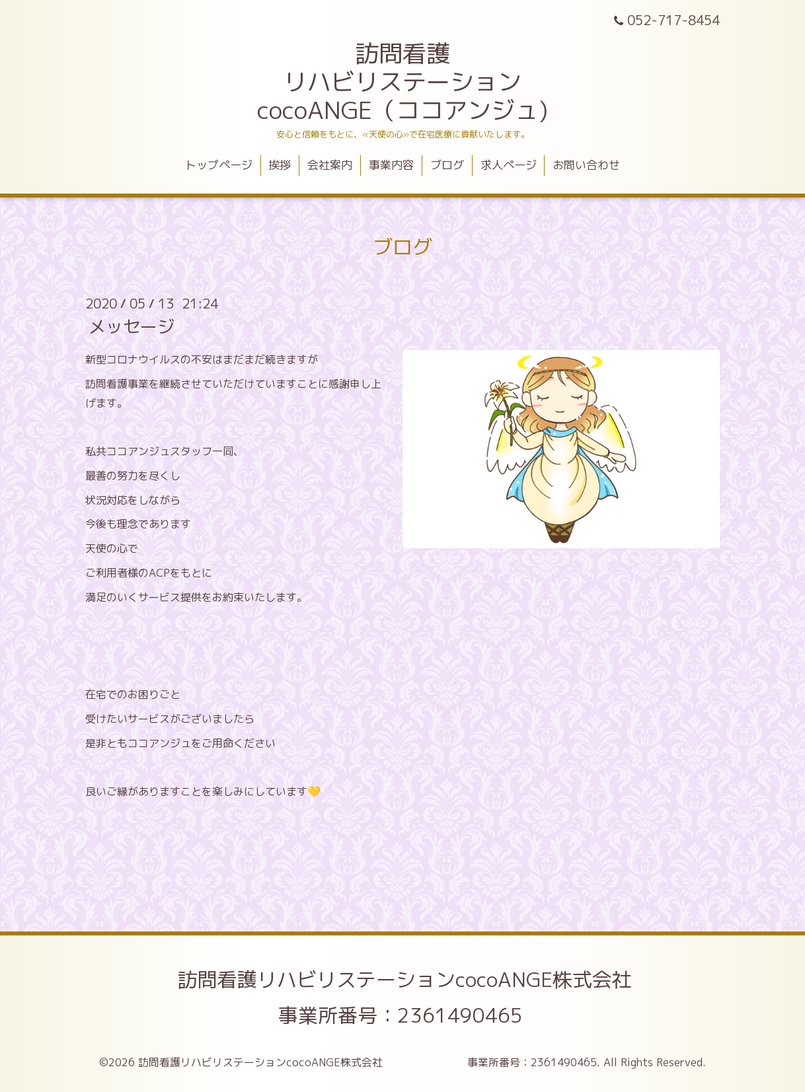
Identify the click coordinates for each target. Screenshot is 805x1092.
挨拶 (279, 164)
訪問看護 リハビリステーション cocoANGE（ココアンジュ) (402, 81)
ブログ (447, 164)
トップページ (218, 164)
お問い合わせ (586, 164)
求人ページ (508, 164)
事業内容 (391, 164)
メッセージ (131, 326)
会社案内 (329, 164)
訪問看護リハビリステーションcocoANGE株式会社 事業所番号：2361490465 (484, 997)
